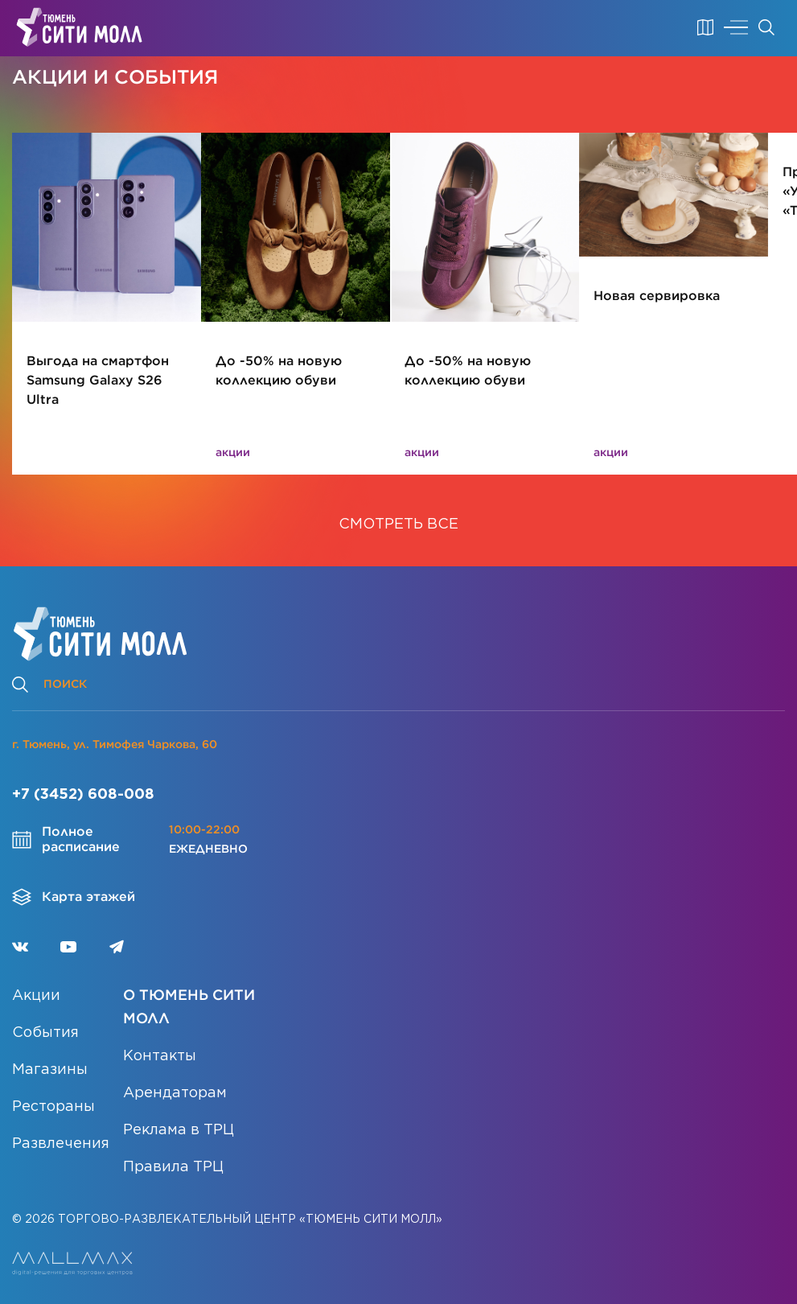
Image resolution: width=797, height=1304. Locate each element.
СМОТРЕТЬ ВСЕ (398, 524)
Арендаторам (175, 1093)
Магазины (50, 1069)
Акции (36, 995)
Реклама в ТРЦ (178, 1130)
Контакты (159, 1056)
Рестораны (53, 1106)
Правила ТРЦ (173, 1167)
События (45, 1032)
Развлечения (60, 1143)
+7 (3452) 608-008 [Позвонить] (83, 794)
